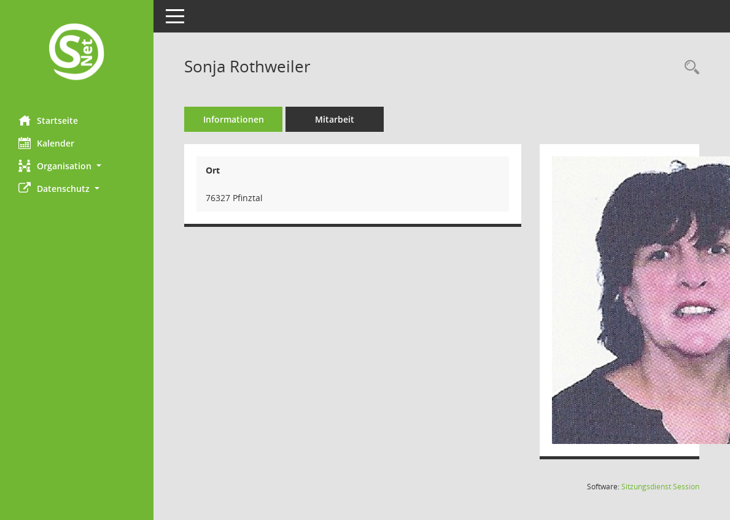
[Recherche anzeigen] (688, 68)
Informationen (233, 119)
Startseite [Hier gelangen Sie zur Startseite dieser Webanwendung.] (48, 120)
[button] (76, 166)
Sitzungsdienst (660, 486)
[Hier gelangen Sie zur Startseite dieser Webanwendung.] (76, 53)
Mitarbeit (334, 119)
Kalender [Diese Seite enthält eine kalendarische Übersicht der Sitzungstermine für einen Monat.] (46, 143)
